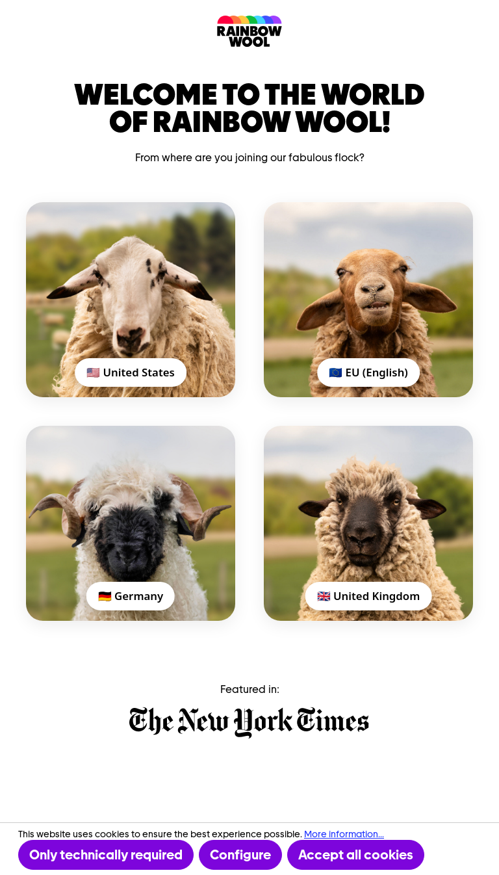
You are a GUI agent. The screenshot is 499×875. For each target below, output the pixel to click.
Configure (240, 855)
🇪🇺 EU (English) (368, 372)
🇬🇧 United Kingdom (368, 595)
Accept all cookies (355, 855)
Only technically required (106, 855)
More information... (344, 834)
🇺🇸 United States (130, 372)
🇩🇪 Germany (130, 595)
